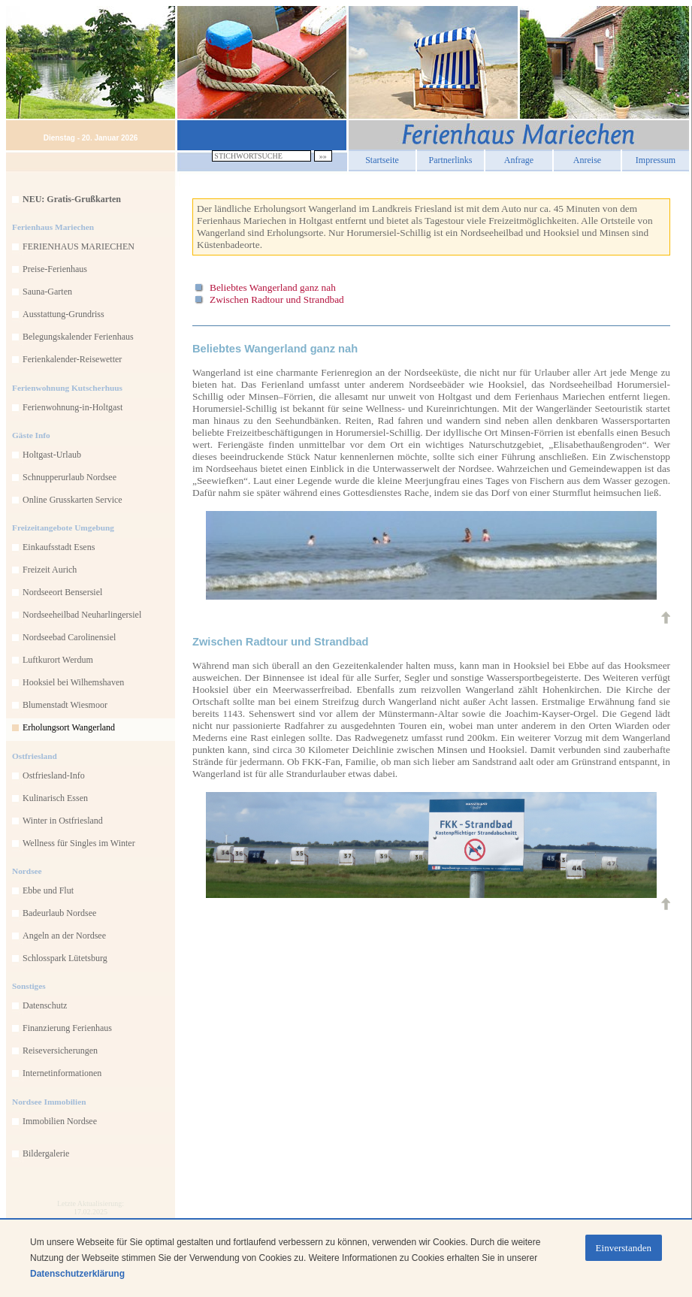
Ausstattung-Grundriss (63, 314)
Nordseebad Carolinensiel (69, 637)
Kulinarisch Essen (55, 798)
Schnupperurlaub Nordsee (69, 477)
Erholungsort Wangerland (69, 727)
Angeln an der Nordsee (64, 935)
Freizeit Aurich (50, 569)
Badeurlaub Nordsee (59, 913)
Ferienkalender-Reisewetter (72, 359)
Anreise (587, 158)
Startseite (382, 158)
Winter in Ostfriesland (63, 820)
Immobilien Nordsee (60, 1121)
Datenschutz (45, 1005)
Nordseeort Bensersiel (62, 592)
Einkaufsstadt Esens (59, 547)
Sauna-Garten (47, 291)
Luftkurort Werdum (58, 660)
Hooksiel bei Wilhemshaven (73, 682)
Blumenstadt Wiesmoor (65, 705)
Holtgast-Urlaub (52, 454)
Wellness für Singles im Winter (79, 843)
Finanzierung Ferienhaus (67, 1028)
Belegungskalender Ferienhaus (78, 336)
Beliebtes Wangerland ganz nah (273, 287)
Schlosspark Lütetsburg (65, 958)
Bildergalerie (46, 1153)
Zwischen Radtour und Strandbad (277, 299)
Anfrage (518, 158)
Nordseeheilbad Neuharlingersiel (82, 614)
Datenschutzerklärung (77, 1273)
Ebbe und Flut (48, 890)
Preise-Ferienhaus (55, 269)
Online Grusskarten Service (72, 499)
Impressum (655, 158)
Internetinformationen (62, 1073)
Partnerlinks (450, 158)
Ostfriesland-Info (54, 775)
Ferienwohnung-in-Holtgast (72, 407)
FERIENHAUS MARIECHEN (78, 246)
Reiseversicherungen (60, 1050)
